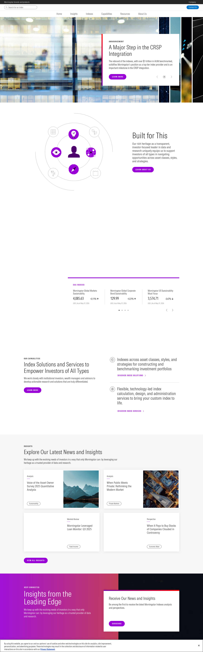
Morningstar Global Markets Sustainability (85, 292)
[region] (101, 646)
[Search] (20, 7)
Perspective (151, 519)
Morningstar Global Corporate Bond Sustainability (123, 292)
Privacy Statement (47, 649)
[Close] (199, 645)
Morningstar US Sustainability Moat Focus (160, 292)
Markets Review (73, 519)
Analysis (30, 476)
